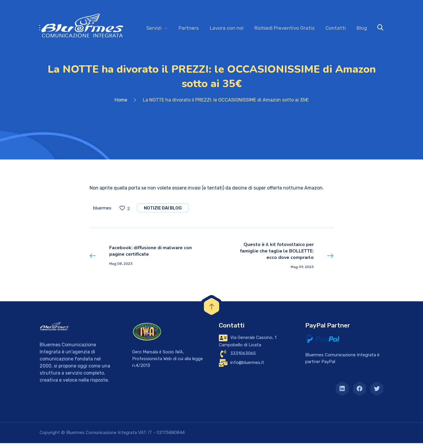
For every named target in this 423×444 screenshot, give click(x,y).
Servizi (154, 28)
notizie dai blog (163, 209)
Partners (189, 28)
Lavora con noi (227, 28)
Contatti (335, 28)
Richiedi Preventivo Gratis (284, 28)
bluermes (102, 209)
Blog (362, 28)
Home (121, 101)
